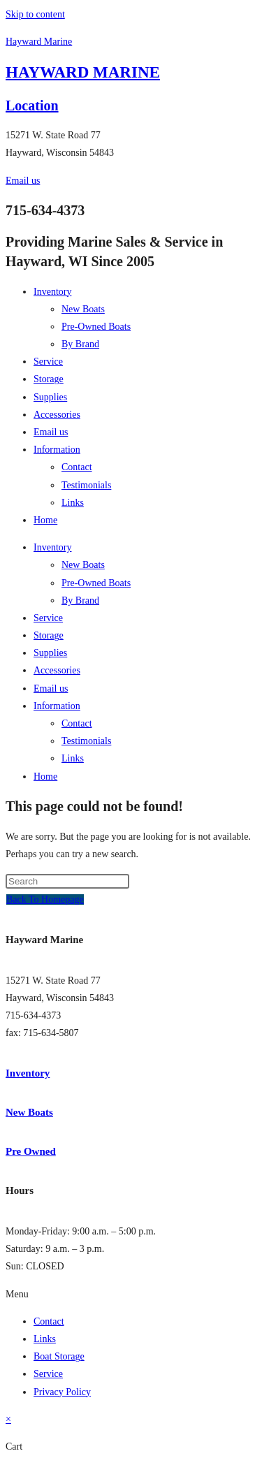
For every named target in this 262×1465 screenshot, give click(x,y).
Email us (51, 432)
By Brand (80, 344)
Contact (76, 467)
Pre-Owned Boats (96, 326)
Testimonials (86, 485)
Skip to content (35, 14)
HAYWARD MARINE (83, 72)
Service (48, 361)
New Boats (83, 309)
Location (32, 105)
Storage (49, 379)
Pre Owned (31, 1151)
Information (57, 449)
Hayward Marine (39, 41)
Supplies (50, 397)
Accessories (57, 414)
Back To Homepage (45, 899)
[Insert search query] (67, 881)
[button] (131, 1294)
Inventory (52, 291)
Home (45, 520)
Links (72, 502)
